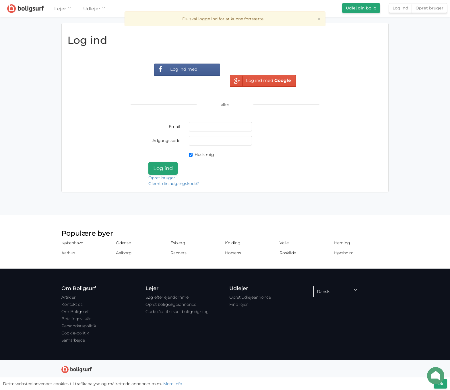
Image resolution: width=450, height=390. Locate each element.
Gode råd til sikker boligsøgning (177, 311)
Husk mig (201, 154)
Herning (342, 242)
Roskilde (288, 252)
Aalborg (123, 252)
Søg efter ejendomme (167, 297)
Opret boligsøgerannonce (171, 304)
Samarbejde (73, 340)
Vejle (284, 242)
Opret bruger (429, 8)
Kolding (232, 242)
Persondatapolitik (78, 325)
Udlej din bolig (361, 8)
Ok (440, 383)
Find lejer (238, 304)
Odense (123, 242)
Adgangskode (166, 140)
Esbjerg (177, 242)
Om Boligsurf (74, 311)
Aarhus (68, 252)
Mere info (172, 383)
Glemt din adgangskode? (173, 183)
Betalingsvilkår (76, 318)
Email (174, 126)
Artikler (68, 297)
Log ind (400, 8)
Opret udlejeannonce (250, 297)
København (72, 242)
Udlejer (94, 8)
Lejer (62, 8)
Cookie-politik (75, 333)
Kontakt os (72, 304)
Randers (178, 252)
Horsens (233, 252)
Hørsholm (344, 252)
